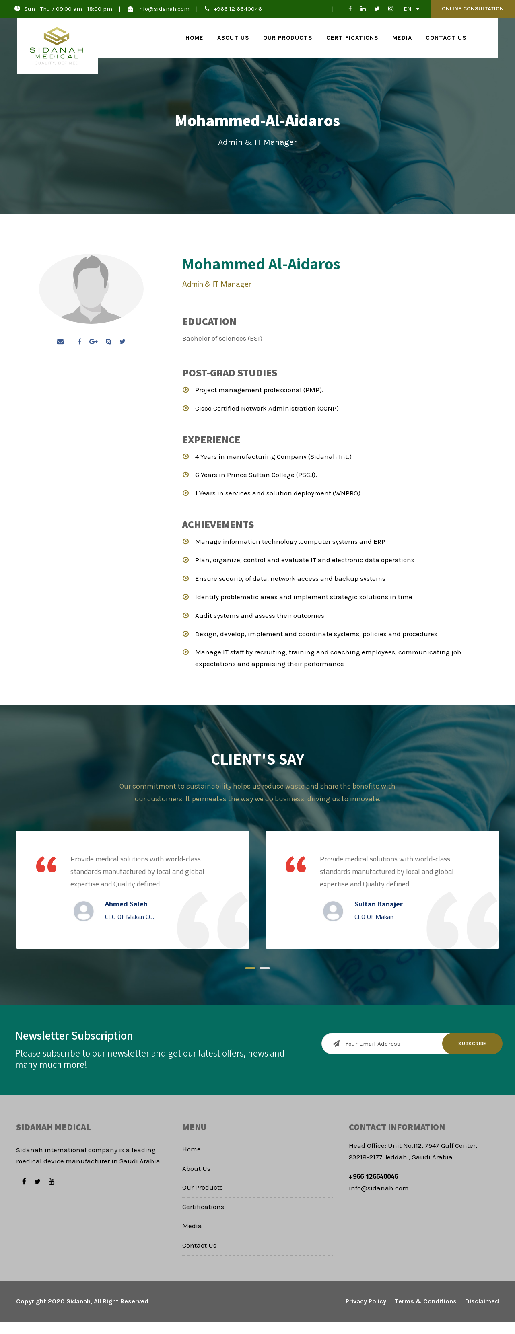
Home (194, 37)
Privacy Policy (366, 1313)
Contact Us (446, 37)
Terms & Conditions (426, 1313)
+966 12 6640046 (238, 8)
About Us (233, 37)
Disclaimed (482, 1313)
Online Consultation (473, 8)
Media (402, 37)
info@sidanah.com (163, 8)
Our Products (288, 37)
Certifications (352, 37)
